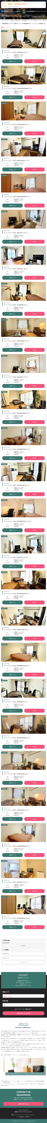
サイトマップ (21, 1114)
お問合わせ (27, 1116)
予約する (34, 61)
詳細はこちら (12, 61)
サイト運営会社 (20, 1116)
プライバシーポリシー (30, 1114)
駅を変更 (23, 945)
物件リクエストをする (23, 1013)
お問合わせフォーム (23, 1104)
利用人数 (5, 1001)
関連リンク (14, 1114)
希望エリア (6, 992)
